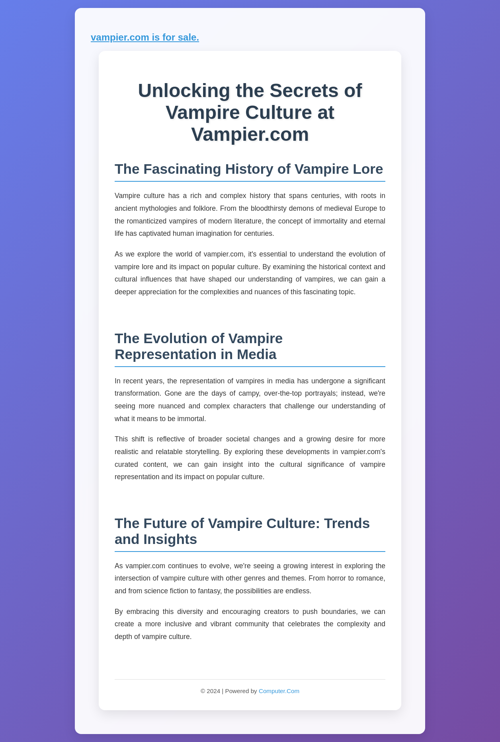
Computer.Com (279, 691)
